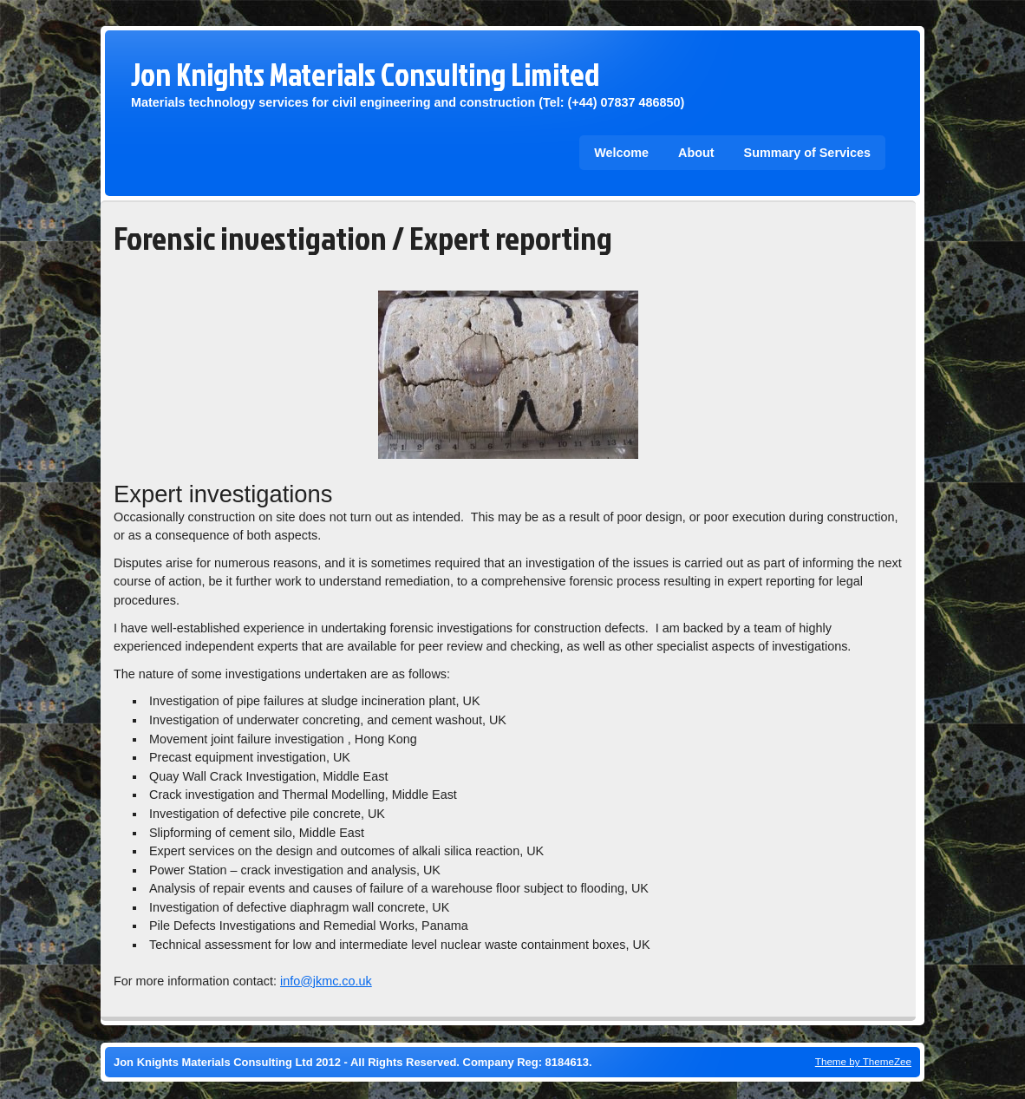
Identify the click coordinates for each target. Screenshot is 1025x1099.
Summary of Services (807, 153)
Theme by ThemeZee (863, 1061)
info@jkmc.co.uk (326, 981)
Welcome (621, 153)
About (696, 153)
